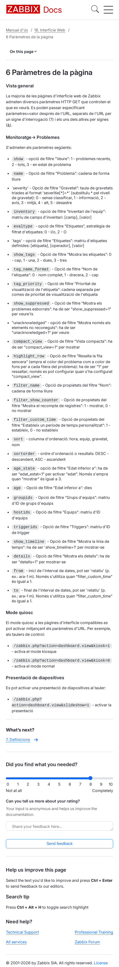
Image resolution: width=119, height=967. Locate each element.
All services (16, 941)
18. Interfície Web (49, 30)
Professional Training (94, 932)
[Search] (95, 9)
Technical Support (22, 932)
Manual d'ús (17, 30)
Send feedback (59, 844)
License (101, 962)
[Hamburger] (108, 10)
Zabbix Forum (87, 941)
